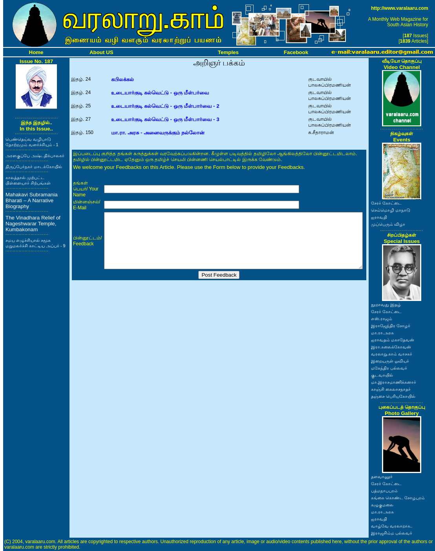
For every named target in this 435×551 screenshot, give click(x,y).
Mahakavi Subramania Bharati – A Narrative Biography (31, 200)
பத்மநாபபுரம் (384, 490)
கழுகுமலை (382, 504)
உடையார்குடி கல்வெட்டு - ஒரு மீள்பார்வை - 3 (165, 119)
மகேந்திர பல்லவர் (389, 368)
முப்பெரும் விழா (388, 224)
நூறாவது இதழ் (386, 304)
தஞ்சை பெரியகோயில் (393, 396)
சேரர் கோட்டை (386, 203)
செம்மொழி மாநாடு (390, 210)
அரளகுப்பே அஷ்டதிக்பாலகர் (34, 155)
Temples (228, 52)
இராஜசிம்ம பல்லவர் (391, 533)
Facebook (296, 52)
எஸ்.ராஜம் (381, 318)
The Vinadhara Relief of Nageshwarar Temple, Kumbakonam (32, 223)
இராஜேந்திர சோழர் (390, 325)
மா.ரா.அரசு (382, 332)
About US (101, 52)
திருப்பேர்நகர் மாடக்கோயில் (33, 166)
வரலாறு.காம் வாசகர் (391, 354)
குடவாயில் (382, 375)
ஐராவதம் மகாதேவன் (392, 339)
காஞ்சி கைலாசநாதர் (391, 389)
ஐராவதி (379, 217)
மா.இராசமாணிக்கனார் (393, 382)
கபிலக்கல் (122, 79)
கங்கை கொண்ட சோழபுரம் (398, 497)
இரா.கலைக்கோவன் (391, 346)
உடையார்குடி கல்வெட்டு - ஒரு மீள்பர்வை (160, 93)
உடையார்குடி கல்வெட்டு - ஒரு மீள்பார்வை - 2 (165, 106)
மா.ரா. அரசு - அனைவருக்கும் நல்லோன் (158, 133)
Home (36, 52)
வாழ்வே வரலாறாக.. (392, 526)
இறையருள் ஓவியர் (390, 361)
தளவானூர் (382, 476)
